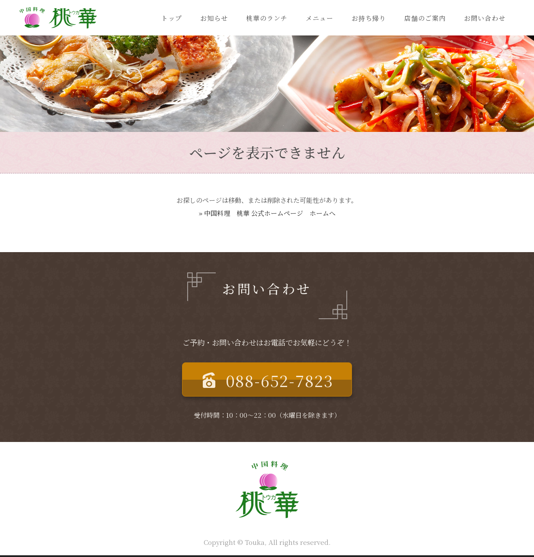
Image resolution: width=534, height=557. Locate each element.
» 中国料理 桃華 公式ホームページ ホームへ (267, 213)
